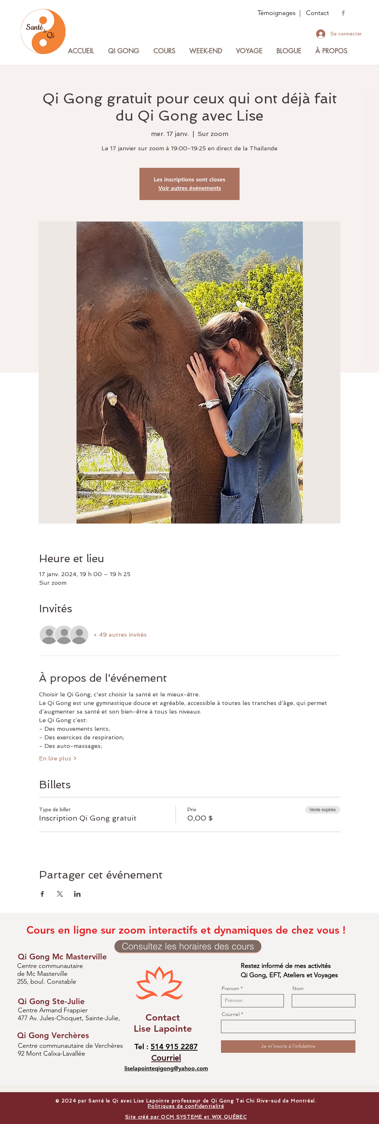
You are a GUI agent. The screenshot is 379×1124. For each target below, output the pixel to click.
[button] (164, 51)
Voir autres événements (189, 188)
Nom (298, 988)
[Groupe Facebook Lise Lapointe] (343, 12)
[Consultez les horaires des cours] (187, 946)
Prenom (230, 988)
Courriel (231, 1014)
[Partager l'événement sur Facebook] (42, 894)
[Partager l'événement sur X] (59, 894)
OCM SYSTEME (182, 1117)
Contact (317, 13)
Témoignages (276, 13)
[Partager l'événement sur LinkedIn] (77, 894)
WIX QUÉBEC (229, 1117)
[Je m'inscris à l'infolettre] (288, 1046)
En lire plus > (58, 758)
